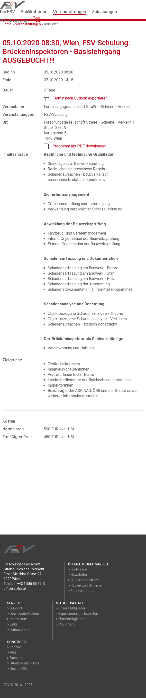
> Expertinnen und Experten (77, 614)
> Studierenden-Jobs (23, 663)
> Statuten (15, 658)
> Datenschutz (18, 630)
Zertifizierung (13, 20)
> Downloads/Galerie (23, 614)
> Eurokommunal (81, 591)
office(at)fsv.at (15, 588)
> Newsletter (77, 575)
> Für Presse (77, 569)
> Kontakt (14, 647)
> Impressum (17, 619)
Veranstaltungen (69, 11)
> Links (12, 624)
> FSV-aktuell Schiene (84, 585)
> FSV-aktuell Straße (84, 580)
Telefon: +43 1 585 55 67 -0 (24, 584)
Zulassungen (104, 11)
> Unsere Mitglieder (70, 608)
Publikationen (34, 11)
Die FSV (7, 11)
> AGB (12, 652)
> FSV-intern (65, 624)
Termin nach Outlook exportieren (80, 98)
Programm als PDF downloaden (79, 146)
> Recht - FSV (17, 669)
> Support (14, 608)
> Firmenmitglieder (70, 619)
